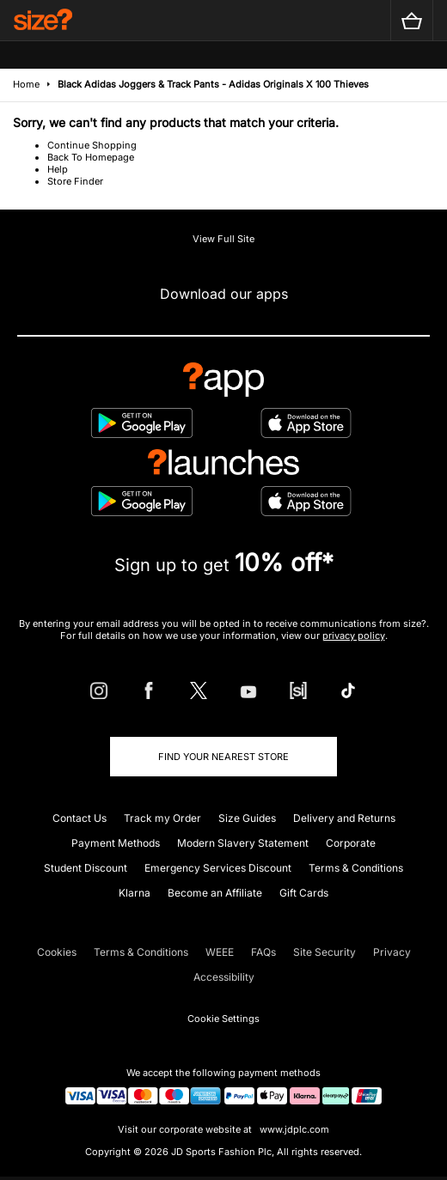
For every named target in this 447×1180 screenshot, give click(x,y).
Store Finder (75, 181)
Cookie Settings (223, 1019)
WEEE (219, 952)
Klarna (134, 892)
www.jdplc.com (293, 1129)
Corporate (351, 842)
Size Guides (247, 818)
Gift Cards (303, 892)
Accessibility (223, 976)
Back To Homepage (90, 157)
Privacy (392, 952)
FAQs (263, 952)
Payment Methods (115, 842)
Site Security (324, 952)
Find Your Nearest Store (223, 757)
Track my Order (162, 818)
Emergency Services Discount (217, 867)
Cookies (57, 952)
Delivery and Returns (344, 818)
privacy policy (353, 636)
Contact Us (79, 818)
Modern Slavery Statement (243, 842)
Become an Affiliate (215, 892)
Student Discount (85, 867)
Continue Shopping (92, 145)
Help (57, 169)
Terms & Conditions (356, 867)
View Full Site (223, 239)
